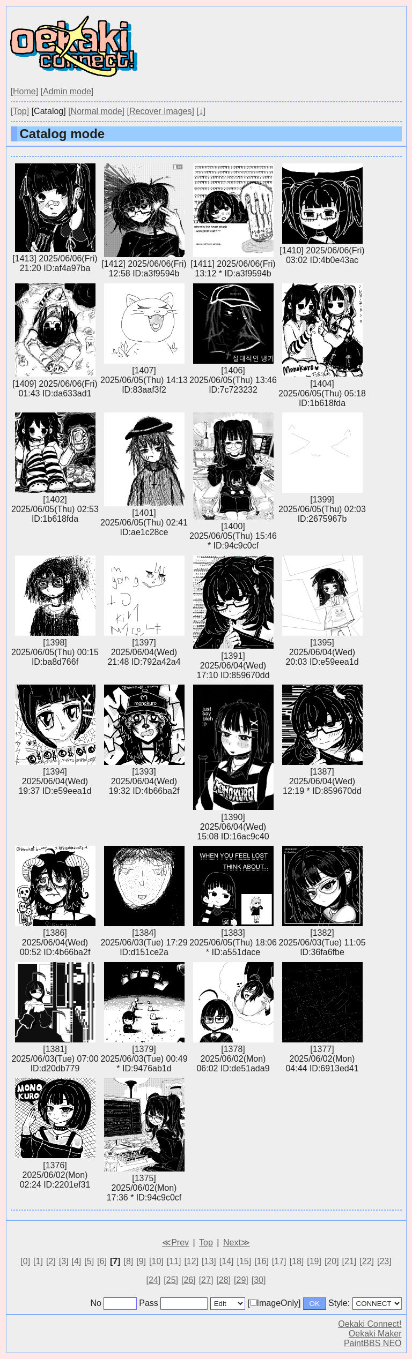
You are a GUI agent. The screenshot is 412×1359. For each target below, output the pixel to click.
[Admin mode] (67, 91)
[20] (332, 1261)
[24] (153, 1280)
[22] (366, 1261)
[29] (241, 1280)
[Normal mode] (96, 111)
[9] (141, 1261)
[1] (38, 1261)
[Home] (25, 91)
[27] (206, 1280)
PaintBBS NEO (373, 1343)
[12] (191, 1261)
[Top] (20, 111)
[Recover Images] (160, 111)
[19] (314, 1261)
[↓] (200, 111)
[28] (223, 1280)
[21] (349, 1261)
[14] (226, 1261)
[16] (261, 1261)
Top (206, 1242)
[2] (51, 1261)
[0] (25, 1261)
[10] (156, 1261)
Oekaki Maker (375, 1333)
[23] (384, 1261)
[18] (297, 1261)
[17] (279, 1261)
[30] (259, 1280)
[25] (171, 1280)
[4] (77, 1261)
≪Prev (175, 1242)
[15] (244, 1261)
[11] (174, 1261)
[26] (188, 1280)
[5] (89, 1261)
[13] (209, 1261)
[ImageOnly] (273, 1303)
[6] (102, 1261)
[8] (128, 1261)
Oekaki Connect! (369, 1323)
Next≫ (236, 1242)
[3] (64, 1261)
